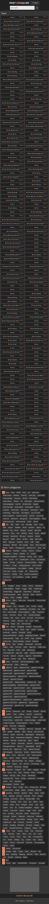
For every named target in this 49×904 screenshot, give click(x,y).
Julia (39, 682)
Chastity (14, 574)
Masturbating (30, 746)
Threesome (39, 831)
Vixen (15, 146)
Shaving (29, 819)
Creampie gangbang (9, 568)
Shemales (21, 825)
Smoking (6, 799)
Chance (38, 305)
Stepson (21, 810)
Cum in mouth (36, 565)
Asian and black (39, 501)
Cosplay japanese (24, 565)
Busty (18, 539)
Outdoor (9, 767)
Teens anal (36, 375)
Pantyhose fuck (8, 778)
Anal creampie (7, 498)
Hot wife (6, 656)
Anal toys (17, 79)
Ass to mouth (35, 513)
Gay (7, 627)
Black (5, 542)
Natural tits (19, 149)
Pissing (43, 770)
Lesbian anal (41, 720)
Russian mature (8, 790)
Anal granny (23, 519)
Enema (8, 600)
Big (11, 530)
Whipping (22, 854)
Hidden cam (41, 647)
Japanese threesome (34, 694)
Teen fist (39, 146)
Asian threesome (8, 521)
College (31, 568)
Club (35, 556)
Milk (4, 732)
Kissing (29, 711)
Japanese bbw (31, 670)
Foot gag (16, 243)
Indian (8, 662)
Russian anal (34, 787)
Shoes (27, 813)
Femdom (21, 606)
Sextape (18, 352)
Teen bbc (11, 44)
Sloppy (35, 828)
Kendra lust (16, 711)
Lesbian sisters (15, 87)
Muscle (13, 743)
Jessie (39, 348)
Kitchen (43, 711)
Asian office (14, 510)
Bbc (7, 524)
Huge (26, 653)
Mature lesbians (36, 752)
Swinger (36, 825)
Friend (33, 340)
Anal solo (6, 519)
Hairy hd (13, 656)
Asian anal (35, 492)
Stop (42, 825)
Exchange (39, 134)
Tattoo (40, 840)
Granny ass (10, 223)
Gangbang (20, 627)
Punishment (31, 778)
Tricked (28, 840)
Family (34, 41)
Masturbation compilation (24, 737)
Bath (32, 542)
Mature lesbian (39, 743)
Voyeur (20, 851)
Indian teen (24, 664)
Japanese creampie (17, 679)
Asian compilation (8, 516)
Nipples (15, 56)
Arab (24, 492)
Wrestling (14, 854)
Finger (13, 624)
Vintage (8, 851)
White (25, 857)
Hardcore (6, 659)
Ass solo (13, 469)
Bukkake (17, 527)
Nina (28, 755)
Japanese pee (36, 688)
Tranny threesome (12, 476)
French (5, 615)
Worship (10, 857)
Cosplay (23, 551)
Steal (17, 258)
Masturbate (15, 437)
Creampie (16, 551)
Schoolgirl (36, 169)
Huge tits (28, 656)
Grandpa (28, 627)
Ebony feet (31, 600)
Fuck (31, 621)
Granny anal (37, 627)
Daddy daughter (8, 589)
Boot (41, 524)
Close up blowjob (16, 472)
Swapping (27, 828)
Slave (33, 796)
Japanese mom (24, 667)
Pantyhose (9, 770)
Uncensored (16, 848)
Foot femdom (39, 618)
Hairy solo (19, 653)
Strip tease (13, 810)
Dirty (19, 594)
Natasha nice (14, 111)
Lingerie (37, 723)
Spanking (9, 793)
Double (17, 589)
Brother (25, 539)
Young (8, 863)
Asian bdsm (34, 510)
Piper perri (18, 781)
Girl (22, 638)
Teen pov (36, 278)
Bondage (29, 524)
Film (11, 618)
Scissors (42, 161)
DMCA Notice (30, 901)
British (13, 539)
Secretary (29, 825)
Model (13, 735)
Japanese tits (23, 702)
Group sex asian (8, 638)
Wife (7, 854)
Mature (14, 729)
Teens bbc (18, 44)
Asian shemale (20, 521)
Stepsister (39, 816)
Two (15, 134)
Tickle (18, 834)
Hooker (13, 659)
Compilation (7, 554)
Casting (29, 556)
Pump (24, 775)
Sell (40, 828)
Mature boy (18, 752)
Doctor (31, 586)
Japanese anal (7, 670)
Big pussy (12, 542)
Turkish (5, 842)
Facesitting (23, 609)
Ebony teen (35, 196)
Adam (38, 336)
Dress (12, 597)
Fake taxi (20, 621)
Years (17, 223)
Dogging (19, 597)
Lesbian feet (18, 717)
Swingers (24, 805)
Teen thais (11, 64)
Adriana (16, 501)
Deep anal (14, 309)
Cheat (40, 556)
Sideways (39, 212)
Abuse (37, 507)
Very (32, 91)
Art (21, 501)
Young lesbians (22, 863)
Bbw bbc (14, 545)
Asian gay (17, 498)
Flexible (10, 79)
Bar (44, 548)
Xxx (7, 860)
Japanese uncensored (10, 702)
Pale (22, 784)
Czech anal (6, 571)
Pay (38, 173)
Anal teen (14, 138)
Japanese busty (8, 705)
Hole (24, 659)
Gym (27, 629)
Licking (5, 726)
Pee (4, 772)
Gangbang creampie (31, 635)
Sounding (11, 813)
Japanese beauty (23, 685)
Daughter (11, 586)
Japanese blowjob (19, 694)
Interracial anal (7, 664)
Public (29, 770)
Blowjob (23, 530)
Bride (35, 524)
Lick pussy (13, 726)
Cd (28, 554)
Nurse (14, 755)
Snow (18, 305)
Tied (29, 834)
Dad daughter (36, 153)
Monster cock (7, 749)
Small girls (14, 445)
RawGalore (19, 2)
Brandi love (14, 536)
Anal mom (14, 519)
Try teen (41, 138)
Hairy (14, 644)
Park (18, 469)
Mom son (30, 729)
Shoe (19, 802)
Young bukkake (15, 399)
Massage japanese (9, 746)
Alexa (15, 328)
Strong (14, 297)
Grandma (41, 629)
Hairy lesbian (37, 656)
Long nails (27, 717)
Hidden (5, 647)
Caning (15, 554)
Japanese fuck (7, 694)
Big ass (10, 527)
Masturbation (29, 735)
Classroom (14, 188)
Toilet (26, 831)
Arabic (29, 521)
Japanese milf (31, 682)
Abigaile (35, 504)
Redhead (30, 790)
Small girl (39, 157)
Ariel (18, 391)
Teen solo (29, 842)
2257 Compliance (20, 901)
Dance (18, 586)
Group (29, 632)
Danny (26, 597)
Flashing (5, 618)
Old (20, 764)
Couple (14, 565)
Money (30, 732)
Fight (33, 612)
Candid (27, 577)
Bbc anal (22, 536)
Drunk (36, 297)
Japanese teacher (19, 688)
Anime (19, 492)
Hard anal (38, 644)
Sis (16, 807)
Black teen (14, 130)
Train (24, 837)
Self (35, 216)
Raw (26, 787)
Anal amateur (18, 142)
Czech (32, 559)
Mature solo (22, 740)
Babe (31, 545)
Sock (11, 807)
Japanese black (8, 691)
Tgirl (15, 344)
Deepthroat (39, 586)
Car (17, 559)
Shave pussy (12, 317)
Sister (42, 793)
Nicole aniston (36, 755)
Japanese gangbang (9, 685)
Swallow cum (7, 822)
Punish (5, 781)
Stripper (36, 807)
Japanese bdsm (8, 682)
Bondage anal (20, 548)
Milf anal (13, 740)
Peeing (23, 778)
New (11, 449)
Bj (43, 527)
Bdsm (17, 524)
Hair (39, 60)
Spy (30, 802)
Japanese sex (33, 702)
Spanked (24, 793)
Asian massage (8, 507)
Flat (18, 624)
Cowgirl (38, 465)
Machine (17, 732)
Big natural (10, 149)
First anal (30, 618)
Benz (15, 340)
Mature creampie (34, 749)
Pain (18, 775)
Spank (36, 793)
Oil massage (35, 764)
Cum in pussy (11, 122)
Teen (12, 17)
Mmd (24, 732)
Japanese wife (7, 673)
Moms (36, 740)
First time (6, 621)
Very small (38, 91)
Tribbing (16, 840)
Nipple (33, 469)
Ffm (4, 612)
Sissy (41, 802)
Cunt (41, 297)
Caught (38, 461)
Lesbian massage (8, 723)
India (37, 662)
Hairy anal (11, 650)
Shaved (14, 76)
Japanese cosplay (32, 673)
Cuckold (38, 551)
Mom (7, 729)
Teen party (14, 430)
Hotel (11, 647)
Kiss (23, 711)
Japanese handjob (35, 676)
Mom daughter (8, 752)
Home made (17, 247)
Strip (42, 807)
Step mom (14, 799)
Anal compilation (34, 519)
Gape (17, 638)
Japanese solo (7, 697)
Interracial (15, 662)
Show (15, 196)
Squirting (13, 802)
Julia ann (5, 679)
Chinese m (6, 574)
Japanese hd (7, 708)
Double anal (38, 589)
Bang (15, 453)
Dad (33, 223)
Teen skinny (15, 200)
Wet (4, 857)
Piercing (12, 775)
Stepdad (5, 819)
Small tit (18, 21)
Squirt (5, 796)
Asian (12, 492)
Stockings (27, 796)
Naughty (38, 761)
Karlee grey (39, 328)
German (14, 632)
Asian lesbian (7, 495)
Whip (36, 854)
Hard (23, 650)
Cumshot (20, 562)
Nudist (18, 758)
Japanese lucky (14, 418)
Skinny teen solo (17, 103)
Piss (24, 770)
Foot (14, 606)
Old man (26, 764)
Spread (12, 391)
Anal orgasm (29, 507)
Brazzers (31, 527)
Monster (39, 29)
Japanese (9, 667)
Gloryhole (22, 632)
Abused (24, 498)
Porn (11, 781)
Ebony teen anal (39, 68)
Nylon (8, 755)
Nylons (11, 758)
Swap (41, 819)
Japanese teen (22, 676)
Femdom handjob (34, 615)
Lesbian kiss (38, 714)
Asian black (41, 495)
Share (36, 819)
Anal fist (14, 29)
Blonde (14, 402)
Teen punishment (13, 336)
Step (36, 805)
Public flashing (40, 367)
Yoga (13, 863)
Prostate (26, 772)
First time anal (26, 624)
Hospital (20, 656)
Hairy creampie (12, 426)
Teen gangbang (36, 21)
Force (11, 609)
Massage (38, 729)
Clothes (11, 371)
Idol (42, 33)
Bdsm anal (38, 539)
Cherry (9, 103)
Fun (26, 621)
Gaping (21, 635)
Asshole (31, 516)
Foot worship (12, 612)
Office (8, 764)
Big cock (6, 539)
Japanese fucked (20, 691)
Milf (44, 729)
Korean (8, 711)
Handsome (31, 659)
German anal (39, 418)
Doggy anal (17, 592)
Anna (41, 510)
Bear (4, 527)
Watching (18, 857)
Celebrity (22, 554)
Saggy (28, 810)
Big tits (38, 430)
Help (19, 659)
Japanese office (35, 685)
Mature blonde (15, 255)
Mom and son (38, 732)
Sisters (5, 828)
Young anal (36, 48)
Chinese (5, 266)
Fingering (6, 624)
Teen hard (11, 305)
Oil (4, 767)
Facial (9, 220)
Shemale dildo (30, 799)
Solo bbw (29, 822)
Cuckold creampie (30, 562)
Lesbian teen (39, 266)
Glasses (42, 635)
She (42, 387)
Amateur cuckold (22, 516)
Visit (39, 851)
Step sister (40, 41)
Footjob (8, 606)
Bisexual (5, 536)
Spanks (5, 807)
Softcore (12, 21)
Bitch (39, 548)
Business (30, 536)
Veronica (33, 851)
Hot (38, 476)
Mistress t (20, 746)
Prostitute (40, 778)
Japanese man (11, 321)
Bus (23, 524)
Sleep (30, 793)
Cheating (34, 192)
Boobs (5, 548)
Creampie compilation (10, 556)
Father (13, 621)
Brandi (10, 165)
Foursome (40, 612)
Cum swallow (22, 568)
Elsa (37, 126)
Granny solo (7, 641)
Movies (26, 752)
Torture (12, 837)
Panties (5, 775)
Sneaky (14, 192)
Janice (39, 255)
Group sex (6, 632)
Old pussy (18, 235)
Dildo (30, 589)
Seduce (36, 822)
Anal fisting (6, 513)
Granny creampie (18, 641)
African (35, 521)
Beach (25, 527)
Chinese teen (17, 266)
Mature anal (40, 735)
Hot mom (18, 647)
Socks (12, 819)
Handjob (20, 644)
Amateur (16, 495)
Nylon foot (21, 755)
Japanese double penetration (12, 699)
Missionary (21, 743)
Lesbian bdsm (7, 717)
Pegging (36, 770)
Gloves (33, 629)
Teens (15, 107)
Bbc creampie (23, 545)
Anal (7, 492)
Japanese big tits (20, 682)
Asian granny (19, 507)
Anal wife (6, 510)
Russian (8, 787)
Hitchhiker (41, 122)
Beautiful (20, 542)
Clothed (34, 577)
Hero (35, 122)
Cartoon (31, 551)
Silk (35, 138)
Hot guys (39, 83)
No (26, 761)
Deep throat (27, 592)
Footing (40, 216)
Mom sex (6, 743)
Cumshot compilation (31, 574)
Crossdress (6, 565)
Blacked (5, 530)
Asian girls (18, 64)
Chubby (33, 554)
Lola (10, 239)
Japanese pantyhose (9, 676)
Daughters (17, 169)
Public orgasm (35, 79)
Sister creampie (41, 340)
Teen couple (35, 114)
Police (38, 185)
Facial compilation (24, 612)
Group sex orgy (8, 629)
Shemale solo (35, 813)
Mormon (29, 743)
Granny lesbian (38, 445)
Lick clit (38, 200)
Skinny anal (30, 816)
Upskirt (8, 848)
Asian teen (39, 516)
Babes (11, 548)
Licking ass (21, 726)
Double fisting (7, 592)
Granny (13, 627)
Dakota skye (39, 317)
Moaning (35, 379)
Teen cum (36, 387)
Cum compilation (18, 577)
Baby (37, 542)
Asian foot (32, 495)
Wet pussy (11, 235)
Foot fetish (32, 609)
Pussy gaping (7, 784)
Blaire (15, 301)
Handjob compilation (36, 653)
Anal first (24, 495)
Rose (15, 208)
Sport (40, 810)
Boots (16, 530)
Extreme (5, 603)
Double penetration (9, 594)
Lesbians (29, 714)
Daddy (24, 586)
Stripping (12, 258)
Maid (12, 737)
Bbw (12, 524)
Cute (39, 181)
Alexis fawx (15, 513)
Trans (39, 834)
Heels (25, 647)
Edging (13, 603)
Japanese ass (27, 699)
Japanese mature (19, 670)
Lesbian (8, 714)
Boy (18, 533)
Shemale (16, 793)
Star (4, 813)
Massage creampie (13, 422)
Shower (5, 805)
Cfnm (5, 559)
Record (42, 278)
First (25, 615)
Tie (11, 243)
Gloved (17, 457)
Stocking (19, 796)
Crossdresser (41, 559)
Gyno (16, 629)
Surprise (5, 810)
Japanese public (32, 691)
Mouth (38, 746)
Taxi (4, 834)
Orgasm (14, 764)
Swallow (5, 802)
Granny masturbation (10, 635)
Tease (12, 845)
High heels (32, 647)
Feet (27, 606)
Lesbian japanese (21, 723)
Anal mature (24, 510)
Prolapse (40, 772)
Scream (5, 825)
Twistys (5, 845)
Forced (33, 606)
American (39, 220)
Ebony (15, 600)
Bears (26, 542)
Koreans (36, 711)
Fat (39, 609)
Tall (34, 834)
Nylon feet (6, 761)
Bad (43, 48)
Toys (34, 840)
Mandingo (21, 729)
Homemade (29, 644)
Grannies (38, 638)
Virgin (14, 851)
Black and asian (40, 545)
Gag (32, 638)
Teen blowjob (38, 282)
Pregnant (18, 770)
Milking (36, 737)
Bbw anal (37, 530)
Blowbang (14, 231)
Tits (4, 840)
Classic (40, 562)
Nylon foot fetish (17, 761)
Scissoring (35, 161)
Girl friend (16, 449)
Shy (14, 60)
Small (11, 805)
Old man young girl (14, 25)
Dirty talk (25, 594)
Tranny (5, 837)
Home (9, 278)
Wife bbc (29, 854)
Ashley (14, 72)
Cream (14, 571)
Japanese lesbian (19, 673)
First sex (39, 99)
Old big (38, 64)
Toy (22, 840)
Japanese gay (7, 688)
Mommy (6, 737)
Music (30, 740)
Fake (43, 609)
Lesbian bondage (30, 720)
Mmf (25, 749)
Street (31, 805)
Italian (16, 664)
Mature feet (18, 749)
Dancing (5, 597)
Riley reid (38, 790)
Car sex (15, 282)
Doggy (24, 589)
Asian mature (7, 501)
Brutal (31, 533)
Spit (15, 822)
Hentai (8, 644)
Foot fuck (13, 615)
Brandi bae (17, 165)
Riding (17, 790)
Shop (33, 367)
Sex (38, 799)
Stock (34, 810)
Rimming (43, 787)
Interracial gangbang (26, 662)
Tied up (12, 842)
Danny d (38, 594)
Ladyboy (21, 714)
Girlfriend (35, 641)
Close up (38, 568)
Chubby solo (7, 580)
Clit (26, 571)
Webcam (42, 854)
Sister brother (20, 819)
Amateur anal (27, 504)
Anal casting (12, 177)
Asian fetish (42, 379)
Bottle (38, 293)
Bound (37, 533)
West (15, 414)
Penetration (31, 775)
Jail (14, 363)
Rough (21, 787)
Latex (15, 714)
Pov (9, 402)
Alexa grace (28, 501)
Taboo (24, 834)
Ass (29, 492)
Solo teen (21, 822)
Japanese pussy (39, 699)
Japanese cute (19, 705)
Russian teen (15, 114)
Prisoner (16, 784)
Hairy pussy (31, 650)
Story (25, 802)
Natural (14, 220)
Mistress (6, 735)
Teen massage (41, 231)
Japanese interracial (20, 697)
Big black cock (35, 426)
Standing (13, 825)
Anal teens (14, 274)
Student (13, 816)
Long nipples (40, 469)
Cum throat (6, 577)
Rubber (23, 790)
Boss (12, 533)
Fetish (20, 615)
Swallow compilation (25, 807)
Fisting (33, 146)
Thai (31, 831)
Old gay (25, 767)
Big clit (43, 533)
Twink (8, 831)
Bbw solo (6, 533)
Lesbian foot (18, 720)
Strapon (15, 313)
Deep (32, 594)
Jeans (33, 126)
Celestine (18, 371)
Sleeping (11, 796)
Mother (10, 732)
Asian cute (10, 352)
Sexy (41, 805)
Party (20, 772)
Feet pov (11, 387)
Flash (36, 621)
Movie (43, 737)
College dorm (38, 107)
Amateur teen (16, 239)
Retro (15, 787)
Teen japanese (37, 837)
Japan (16, 667)
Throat (10, 840)
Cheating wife (42, 192)
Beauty (30, 530)
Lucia (15, 157)
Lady (41, 717)
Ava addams (25, 513)
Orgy (42, 764)
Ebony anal (22, 600)
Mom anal (20, 735)
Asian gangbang (8, 504)
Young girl (41, 863)
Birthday (24, 533)
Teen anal (10, 142)
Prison (17, 778)
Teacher (19, 831)
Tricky (34, 231)
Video (9, 247)
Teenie (38, 449)
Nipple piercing (33, 758)
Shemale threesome (15, 828)
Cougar (20, 571)
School (22, 799)
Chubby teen (36, 111)
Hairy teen (38, 434)
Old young (17, 767)
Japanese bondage (32, 705)
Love (31, 723)
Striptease (21, 816)
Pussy (9, 772)
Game (27, 638)
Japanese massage (37, 667)
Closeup (12, 562)
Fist (9, 29)
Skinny (35, 802)
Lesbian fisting (7, 720)
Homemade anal (8, 653)
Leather (35, 717)
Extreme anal (41, 600)
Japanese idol (36, 33)
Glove (12, 457)
